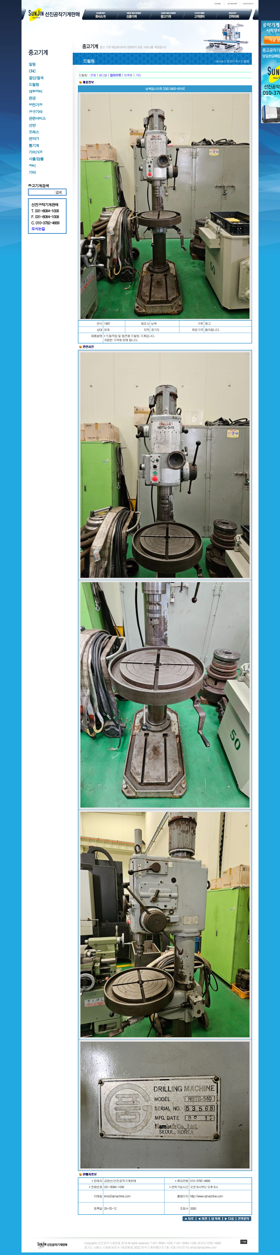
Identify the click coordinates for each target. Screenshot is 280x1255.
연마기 (34, 138)
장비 (32, 165)
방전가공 (35, 104)
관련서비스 (37, 118)
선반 (32, 125)
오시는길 (38, 228)
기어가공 (35, 152)
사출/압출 (36, 158)
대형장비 (35, 91)
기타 (32, 172)
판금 (32, 98)
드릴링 (34, 84)
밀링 (32, 64)
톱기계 (34, 145)
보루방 (128, 75)
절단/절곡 (36, 77)
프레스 (34, 131)
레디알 (103, 75)
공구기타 (35, 111)
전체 (93, 75)
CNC (32, 71)
